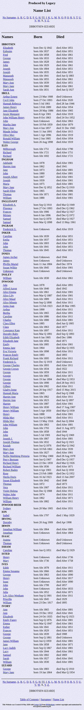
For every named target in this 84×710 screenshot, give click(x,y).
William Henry (11, 497)
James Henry (10, 107)
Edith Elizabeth (11, 337)
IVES (5, 564)
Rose (5, 473)
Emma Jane (9, 347)
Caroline (7, 236)
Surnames (46, 699)
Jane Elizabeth (10, 110)
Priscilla (7, 599)
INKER (6, 232)
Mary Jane (8, 86)
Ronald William (11, 138)
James (6, 61)
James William (11, 641)
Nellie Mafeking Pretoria (16, 456)
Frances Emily (10, 354)
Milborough (9, 149)
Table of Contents (29, 699)
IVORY (6, 606)
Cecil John (8, 100)
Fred (5, 54)
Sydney (7, 508)
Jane (5, 169)
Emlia (6, 239)
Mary (6, 560)
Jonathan (7, 532)
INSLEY (7, 274)
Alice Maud (9, 299)
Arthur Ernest (10, 96)
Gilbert (6, 386)
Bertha (6, 313)
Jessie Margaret (11, 114)
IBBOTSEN (8, 44)
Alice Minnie (10, 302)
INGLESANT (9, 201)
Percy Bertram (10, 459)
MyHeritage (50, 705)
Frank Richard (10, 358)
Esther (6, 627)
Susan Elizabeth (11, 480)
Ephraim (7, 51)
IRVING (6, 518)
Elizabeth (8, 47)
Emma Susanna (11, 571)
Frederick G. (9, 229)
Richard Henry (11, 463)
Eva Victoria (9, 351)
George (7, 58)
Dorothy (7, 522)
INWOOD (7, 281)
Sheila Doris (9, 477)
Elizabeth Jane (10, 340)
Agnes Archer (10, 257)
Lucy (5, 651)
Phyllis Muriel (10, 264)
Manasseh (8, 75)
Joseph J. (8, 438)
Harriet (6, 403)
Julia (5, 592)
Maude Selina (10, 131)
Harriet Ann (9, 166)
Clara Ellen (9, 323)
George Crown (11, 368)
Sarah (6, 658)
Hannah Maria (10, 393)
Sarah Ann (8, 89)
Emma (6, 623)
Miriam (7, 215)
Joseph (6, 68)
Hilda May (8, 417)
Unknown (8, 271)
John (5, 65)
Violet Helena (10, 491)
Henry (6, 414)
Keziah (6, 445)
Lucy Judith (9, 648)
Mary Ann (8, 82)
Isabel (6, 515)
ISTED (6, 553)
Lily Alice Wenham (13, 595)
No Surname (9, 17)
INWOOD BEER (11, 504)
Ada (5, 285)
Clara (6, 327)
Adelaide (7, 163)
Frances (7, 211)
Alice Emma (9, 292)
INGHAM (7, 159)
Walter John (9, 494)
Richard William (12, 466)
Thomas (7, 194)
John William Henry (14, 117)
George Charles (11, 365)
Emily (6, 344)
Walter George (10, 142)
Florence (7, 208)
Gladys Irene (10, 389)
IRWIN (6, 525)
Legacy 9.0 (38, 705)
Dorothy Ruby (10, 333)
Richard (7, 152)
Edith (6, 567)
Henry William (11, 407)
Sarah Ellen (9, 190)
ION (4, 511)
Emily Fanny (10, 620)
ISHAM (6, 546)
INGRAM (7, 225)
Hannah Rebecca (12, 103)
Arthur (6, 309)
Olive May (8, 135)
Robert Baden (10, 470)
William (7, 197)
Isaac (5, 581)
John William (10, 424)
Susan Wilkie (10, 267)
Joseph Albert (10, 176)
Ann (5, 609)
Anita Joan (8, 306)
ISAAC (6, 536)
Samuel (7, 218)
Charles (7, 320)
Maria (6, 183)
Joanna (6, 539)
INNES (6, 253)
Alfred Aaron (10, 288)
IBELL (6, 93)
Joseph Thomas (11, 442)
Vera (5, 487)
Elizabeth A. (9, 204)
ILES (5, 145)
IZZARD (7, 665)
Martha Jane (9, 124)
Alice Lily (8, 295)
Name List (58, 699)
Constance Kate (11, 330)
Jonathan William (12, 529)
